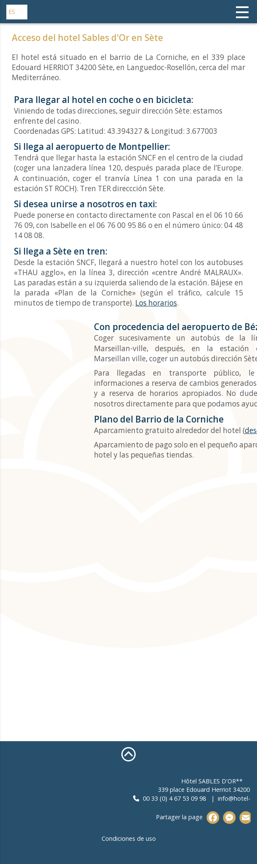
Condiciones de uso (129, 838)
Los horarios (156, 303)
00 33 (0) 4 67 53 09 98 (205, 798)
